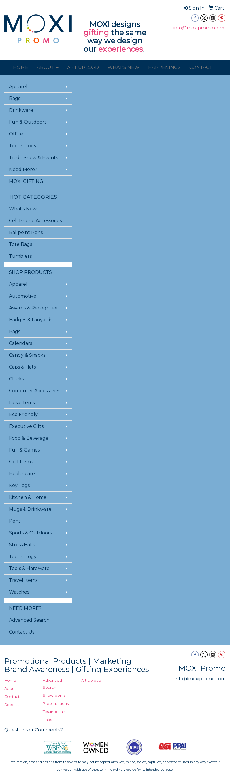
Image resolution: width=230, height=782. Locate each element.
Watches (19, 592)
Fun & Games (24, 450)
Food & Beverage (28, 438)
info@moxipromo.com (198, 28)
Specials (12, 704)
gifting (96, 32)
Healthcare (22, 473)
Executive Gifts (26, 426)
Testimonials (54, 711)
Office (16, 134)
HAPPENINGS (164, 67)
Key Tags (19, 485)
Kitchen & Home (27, 497)
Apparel (18, 86)
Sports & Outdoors (30, 533)
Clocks (16, 379)
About (10, 688)
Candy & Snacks (27, 355)
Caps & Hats (22, 367)
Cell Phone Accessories (35, 220)
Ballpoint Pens (26, 232)
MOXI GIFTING (26, 181)
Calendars (20, 343)
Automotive (22, 296)
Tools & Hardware (29, 568)
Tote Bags (20, 244)
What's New (23, 208)
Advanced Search (29, 620)
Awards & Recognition (34, 308)
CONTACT (200, 67)
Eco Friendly (23, 414)
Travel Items (23, 580)
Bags (14, 98)
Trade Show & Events (33, 157)
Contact (12, 696)
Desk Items (22, 402)
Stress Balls (22, 544)
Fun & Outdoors (27, 122)
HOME (20, 67)
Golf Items (21, 462)
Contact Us (21, 632)
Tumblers (20, 256)
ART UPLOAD (83, 67)
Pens (14, 521)
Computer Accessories (34, 390)
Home (10, 680)
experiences (120, 49)
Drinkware (21, 110)
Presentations (56, 703)
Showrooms (54, 695)
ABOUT (48, 67)
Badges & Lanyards (30, 319)
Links (47, 719)
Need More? (23, 169)
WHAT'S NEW (123, 67)
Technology (23, 145)
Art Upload (91, 680)
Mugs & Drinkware (30, 509)
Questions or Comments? (33, 730)
